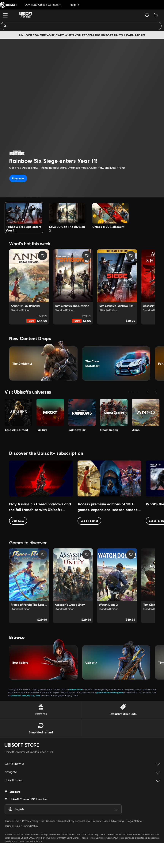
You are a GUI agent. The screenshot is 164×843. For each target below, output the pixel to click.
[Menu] (5, 15)
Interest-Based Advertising (108, 820)
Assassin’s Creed (18, 695)
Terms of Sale (12, 825)
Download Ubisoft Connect (43, 4)
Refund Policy (30, 825)
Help (75, 4)
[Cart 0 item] (156, 15)
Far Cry (30, 695)
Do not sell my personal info (74, 820)
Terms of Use (12, 820)
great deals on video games (110, 692)
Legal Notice (134, 820)
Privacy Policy (30, 820)
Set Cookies (48, 820)
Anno (37, 695)
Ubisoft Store (75, 689)
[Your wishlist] (147, 15)
